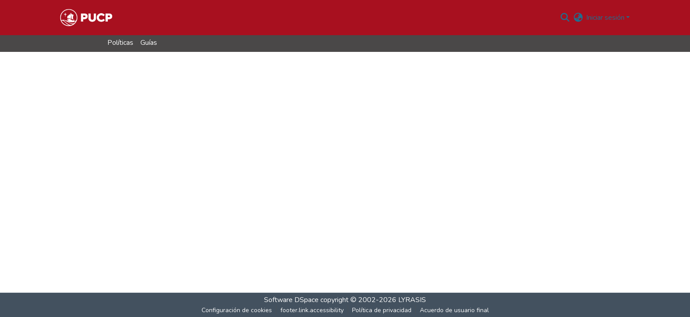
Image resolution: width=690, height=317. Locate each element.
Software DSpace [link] (291, 300)
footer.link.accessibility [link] (312, 310)
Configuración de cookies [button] (237, 310)
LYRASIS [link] (412, 300)
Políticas (120, 42)
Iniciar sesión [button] (606, 17)
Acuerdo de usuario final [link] (454, 310)
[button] (86, 17)
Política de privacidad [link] (381, 310)
